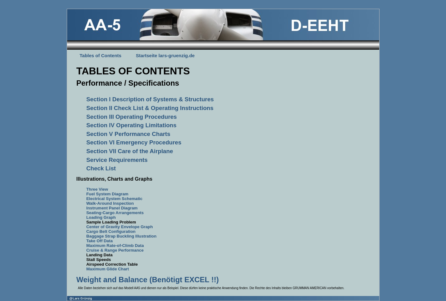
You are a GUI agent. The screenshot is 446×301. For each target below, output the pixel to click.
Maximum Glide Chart (107, 269)
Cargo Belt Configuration (111, 231)
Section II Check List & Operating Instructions (149, 108)
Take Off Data (99, 240)
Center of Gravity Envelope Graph (119, 226)
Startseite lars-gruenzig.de (165, 55)
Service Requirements (117, 160)
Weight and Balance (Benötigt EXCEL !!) (147, 279)
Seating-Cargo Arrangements (115, 212)
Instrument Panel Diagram (112, 208)
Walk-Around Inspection (110, 203)
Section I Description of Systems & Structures (150, 99)
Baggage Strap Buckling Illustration (121, 236)
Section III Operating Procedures (131, 116)
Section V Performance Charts (128, 134)
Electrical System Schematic (114, 198)
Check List (101, 168)
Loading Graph (101, 217)
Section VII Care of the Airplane (129, 151)
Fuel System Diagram (107, 194)
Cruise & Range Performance (115, 250)
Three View (97, 189)
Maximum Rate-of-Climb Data (115, 245)
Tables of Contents (100, 55)
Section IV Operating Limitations (131, 125)
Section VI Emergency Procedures (134, 142)
